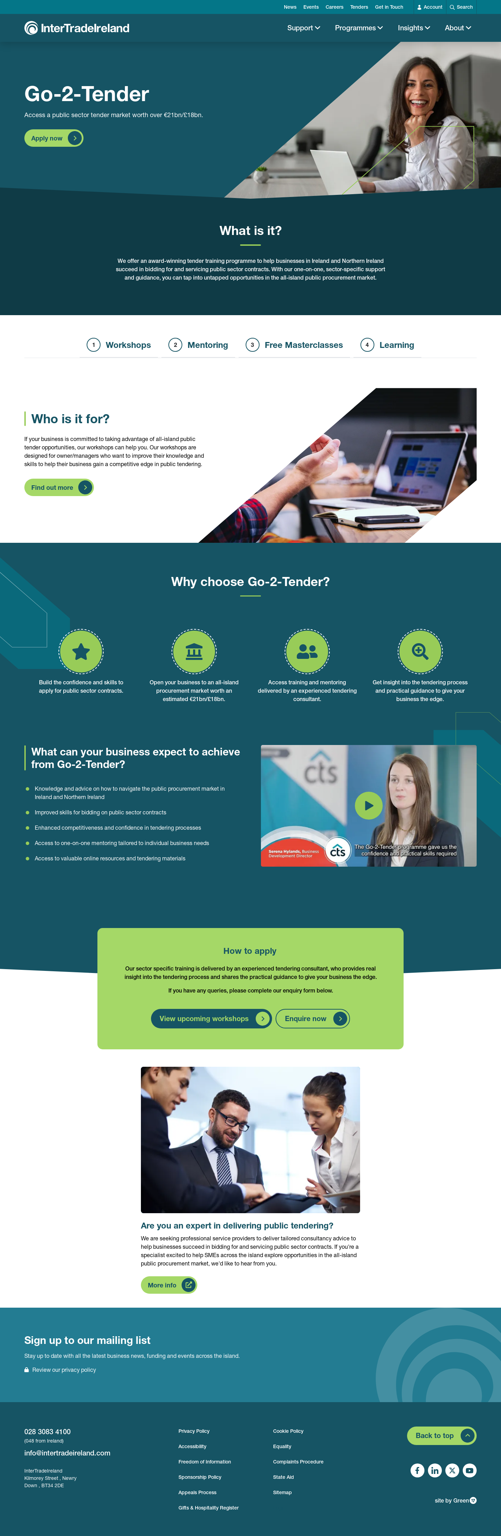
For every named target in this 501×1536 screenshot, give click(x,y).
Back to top (435, 1435)
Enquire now (305, 1022)
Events (311, 7)
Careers (334, 7)
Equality (282, 1446)
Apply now (47, 141)
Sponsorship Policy (199, 1477)
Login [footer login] (279, 1508)
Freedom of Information (204, 1462)
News (290, 7)
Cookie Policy (288, 1431)
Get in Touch (389, 7)
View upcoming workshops (204, 1022)
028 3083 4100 (47, 1432)
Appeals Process (197, 1492)
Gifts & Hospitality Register (208, 1508)
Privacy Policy (193, 1431)
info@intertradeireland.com (67, 1453)
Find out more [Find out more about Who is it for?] (52, 491)
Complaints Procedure (298, 1462)
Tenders (359, 7)
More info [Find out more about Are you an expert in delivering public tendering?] (162, 1289)
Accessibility (192, 1446)
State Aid (283, 1477)
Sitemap (282, 1492)
